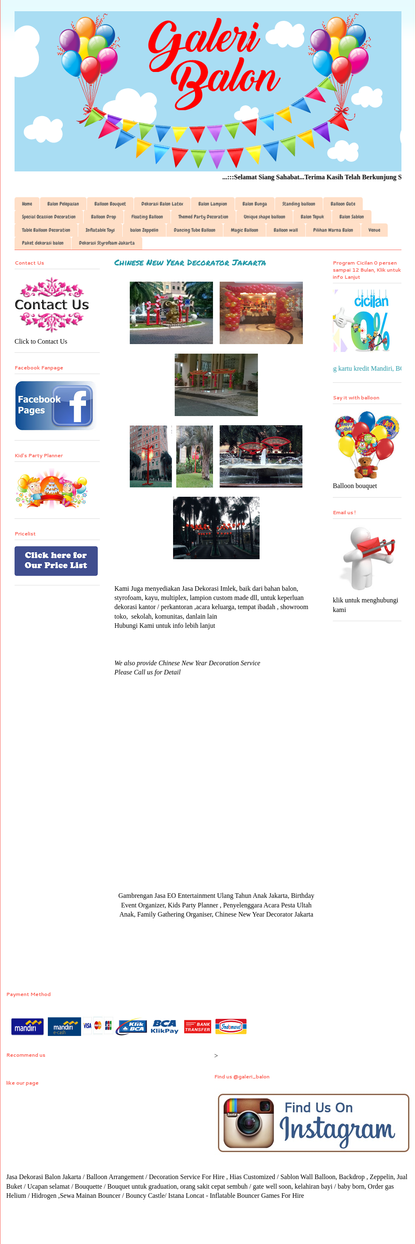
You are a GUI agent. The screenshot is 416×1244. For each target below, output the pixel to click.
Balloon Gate (343, 204)
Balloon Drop (103, 216)
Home (27, 204)
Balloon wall (286, 230)
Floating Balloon (147, 216)
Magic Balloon (244, 230)
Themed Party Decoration (203, 216)
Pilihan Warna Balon (333, 230)
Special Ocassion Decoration (49, 216)
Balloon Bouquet (110, 204)
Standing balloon (298, 204)
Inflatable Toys (100, 230)
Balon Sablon (351, 216)
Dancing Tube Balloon (194, 230)
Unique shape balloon (264, 216)
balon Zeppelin (144, 230)
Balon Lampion (212, 204)
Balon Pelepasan (63, 204)
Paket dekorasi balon (43, 243)
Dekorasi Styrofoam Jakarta (107, 243)
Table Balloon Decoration (46, 230)
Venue (374, 230)
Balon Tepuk (312, 216)
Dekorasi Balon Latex (162, 204)
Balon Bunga (255, 204)
